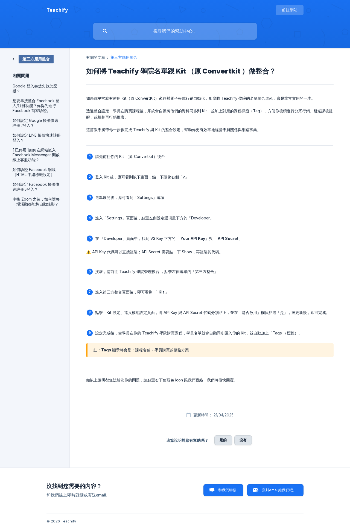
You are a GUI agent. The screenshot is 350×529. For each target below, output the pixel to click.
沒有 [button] (243, 440)
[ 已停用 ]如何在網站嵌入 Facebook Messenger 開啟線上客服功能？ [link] (36, 155)
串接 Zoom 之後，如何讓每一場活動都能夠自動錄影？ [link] (36, 201)
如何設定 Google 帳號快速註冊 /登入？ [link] (35, 123)
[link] (33, 58)
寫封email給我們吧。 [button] (279, 490)
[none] (57, 10)
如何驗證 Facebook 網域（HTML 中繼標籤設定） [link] (34, 172)
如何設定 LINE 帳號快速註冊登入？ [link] (37, 137)
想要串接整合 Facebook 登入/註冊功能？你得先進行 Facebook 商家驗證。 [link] (36, 106)
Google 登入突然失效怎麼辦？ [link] (35, 88)
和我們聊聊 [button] (227, 490)
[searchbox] (175, 31)
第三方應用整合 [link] (124, 57)
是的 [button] (223, 440)
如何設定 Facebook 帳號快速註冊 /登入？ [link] (36, 187)
